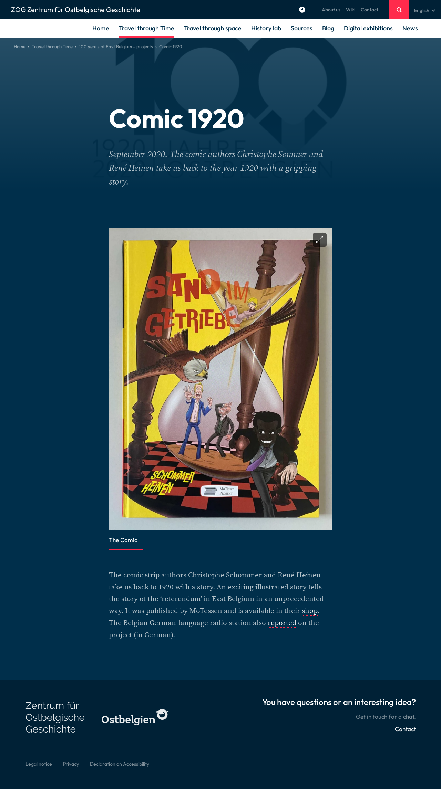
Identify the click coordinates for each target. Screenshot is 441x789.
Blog (328, 28)
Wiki (350, 10)
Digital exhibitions (368, 28)
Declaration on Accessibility (119, 764)
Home (100, 28)
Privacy (71, 764)
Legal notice (38, 764)
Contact (369, 10)
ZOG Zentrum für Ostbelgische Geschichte (75, 9)
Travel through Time (146, 28)
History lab (266, 28)
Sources (301, 28)
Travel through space (213, 28)
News (410, 28)
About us (331, 10)
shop (310, 610)
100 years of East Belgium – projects (116, 46)
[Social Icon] (302, 10)
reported (282, 623)
